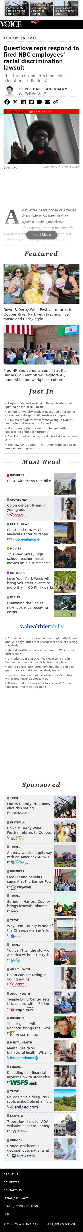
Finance (16, 1067)
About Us (11, 1174)
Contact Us (13, 1190)
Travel (15, 798)
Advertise (11, 1182)
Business (17, 475)
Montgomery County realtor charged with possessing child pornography (35, 430)
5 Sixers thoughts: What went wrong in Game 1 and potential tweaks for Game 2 (39, 421)
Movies (15, 548)
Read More (41, 235)
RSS (6, 1214)
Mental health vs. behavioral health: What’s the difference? (39, 652)
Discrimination (40, 111)
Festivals (17, 822)
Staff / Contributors (21, 1206)
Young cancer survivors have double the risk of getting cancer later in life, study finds (39, 668)
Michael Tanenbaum (46, 88)
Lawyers (16, 1116)
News (34, 22)
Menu (75, 24)
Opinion (16, 1140)
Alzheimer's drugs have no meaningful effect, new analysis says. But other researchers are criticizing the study (41, 641)
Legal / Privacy (16, 1198)
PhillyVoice (10, 24)
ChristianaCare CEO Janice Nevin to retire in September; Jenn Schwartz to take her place (37, 660)
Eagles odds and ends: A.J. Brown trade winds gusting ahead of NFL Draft (39, 405)
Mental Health (21, 1042)
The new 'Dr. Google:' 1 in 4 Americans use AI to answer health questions (40, 446)
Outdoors (17, 573)
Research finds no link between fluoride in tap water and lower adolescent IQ (38, 677)
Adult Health (20, 969)
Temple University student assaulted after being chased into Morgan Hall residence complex (40, 413)
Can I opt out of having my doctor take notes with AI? (41, 438)
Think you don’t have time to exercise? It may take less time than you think (38, 685)
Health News (19, 524)
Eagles (15, 597)
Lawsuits (18, 111)
